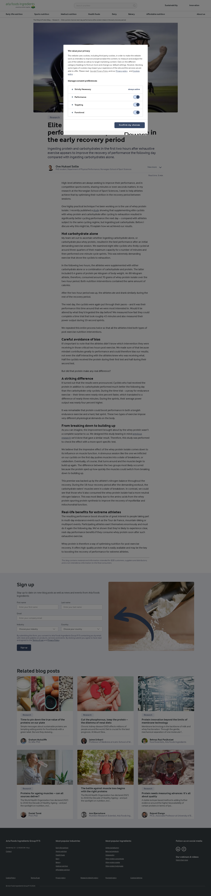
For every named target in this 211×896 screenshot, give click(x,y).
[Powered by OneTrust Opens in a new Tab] (135, 133)
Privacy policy (121, 71)
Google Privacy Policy (99, 71)
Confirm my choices (129, 125)
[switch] (136, 97)
